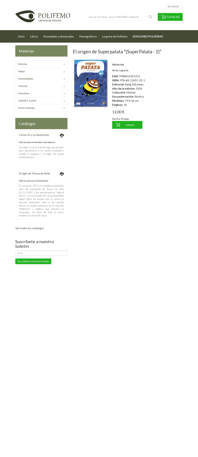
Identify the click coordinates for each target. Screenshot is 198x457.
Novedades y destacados (58, 36)
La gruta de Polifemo (114, 36)
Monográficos (88, 36)
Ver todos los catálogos (29, 228)
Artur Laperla (120, 70)
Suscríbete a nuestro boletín (33, 261)
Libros (34, 36)
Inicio (22, 35)
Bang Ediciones (134, 84)
